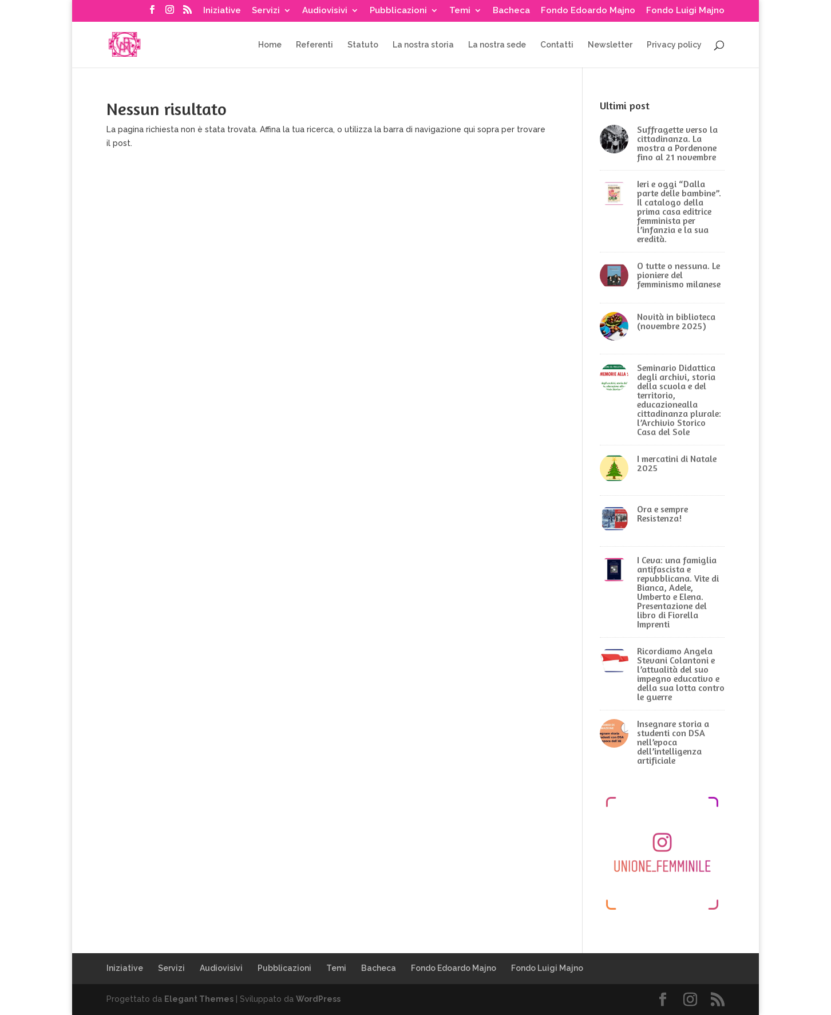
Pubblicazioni (398, 10)
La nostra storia (423, 45)
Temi (459, 10)
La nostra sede (497, 45)
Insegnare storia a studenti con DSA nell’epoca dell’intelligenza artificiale (673, 742)
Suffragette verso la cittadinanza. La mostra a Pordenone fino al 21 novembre (677, 143)
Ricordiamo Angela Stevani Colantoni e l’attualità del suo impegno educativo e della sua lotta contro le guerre (681, 673)
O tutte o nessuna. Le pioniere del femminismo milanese (679, 275)
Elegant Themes (199, 999)
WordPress (318, 999)
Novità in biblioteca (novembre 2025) (676, 321)
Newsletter (610, 45)
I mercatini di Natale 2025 (677, 463)
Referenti (314, 45)
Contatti (556, 45)
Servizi (266, 10)
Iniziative (222, 10)
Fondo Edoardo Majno (588, 10)
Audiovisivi (324, 10)
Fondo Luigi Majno (685, 10)
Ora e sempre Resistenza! (662, 513)
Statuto (362, 45)
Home (270, 45)
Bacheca (511, 10)
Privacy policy (674, 45)
